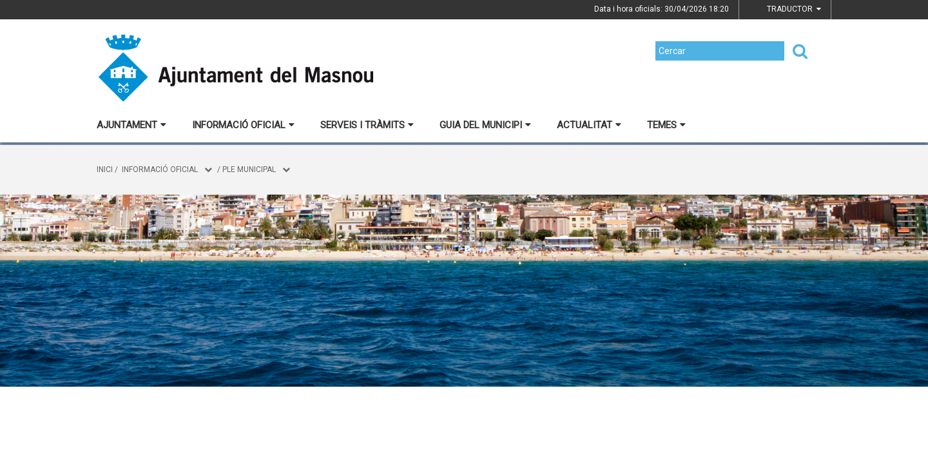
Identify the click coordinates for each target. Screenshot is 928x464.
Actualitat (589, 125)
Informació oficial (243, 125)
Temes (666, 125)
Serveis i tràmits (367, 125)
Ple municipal (249, 169)
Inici (105, 169)
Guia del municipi (485, 125)
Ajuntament (131, 125)
